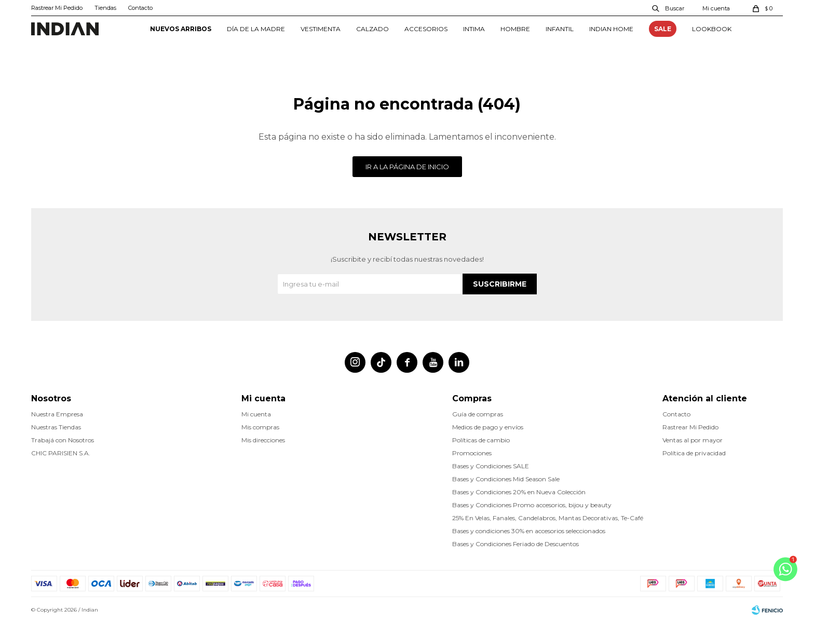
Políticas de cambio (481, 440)
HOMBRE (515, 29)
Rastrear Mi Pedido (57, 7)
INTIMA (474, 29)
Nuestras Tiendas (56, 427)
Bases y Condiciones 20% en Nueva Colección (519, 492)
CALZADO (372, 29)
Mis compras (260, 427)
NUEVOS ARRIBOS (180, 29)
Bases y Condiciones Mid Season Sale (506, 479)
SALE (662, 29)
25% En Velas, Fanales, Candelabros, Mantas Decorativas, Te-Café (547, 518)
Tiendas (105, 7)
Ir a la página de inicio (407, 166)
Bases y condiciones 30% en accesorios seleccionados (528, 531)
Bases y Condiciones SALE (490, 466)
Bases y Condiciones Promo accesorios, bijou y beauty (532, 505)
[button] (669, 8)
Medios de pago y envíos (487, 427)
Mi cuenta (256, 414)
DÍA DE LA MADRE (256, 29)
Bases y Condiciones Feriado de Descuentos (515, 544)
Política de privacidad (694, 453)
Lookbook (711, 29)
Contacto (140, 7)
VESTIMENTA (321, 29)
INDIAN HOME (611, 29)
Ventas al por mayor (692, 440)
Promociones (472, 453)
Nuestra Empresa (57, 414)
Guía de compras (477, 414)
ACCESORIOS (425, 29)
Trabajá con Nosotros (62, 440)
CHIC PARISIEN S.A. (60, 453)
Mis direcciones (263, 440)
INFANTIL (560, 29)
